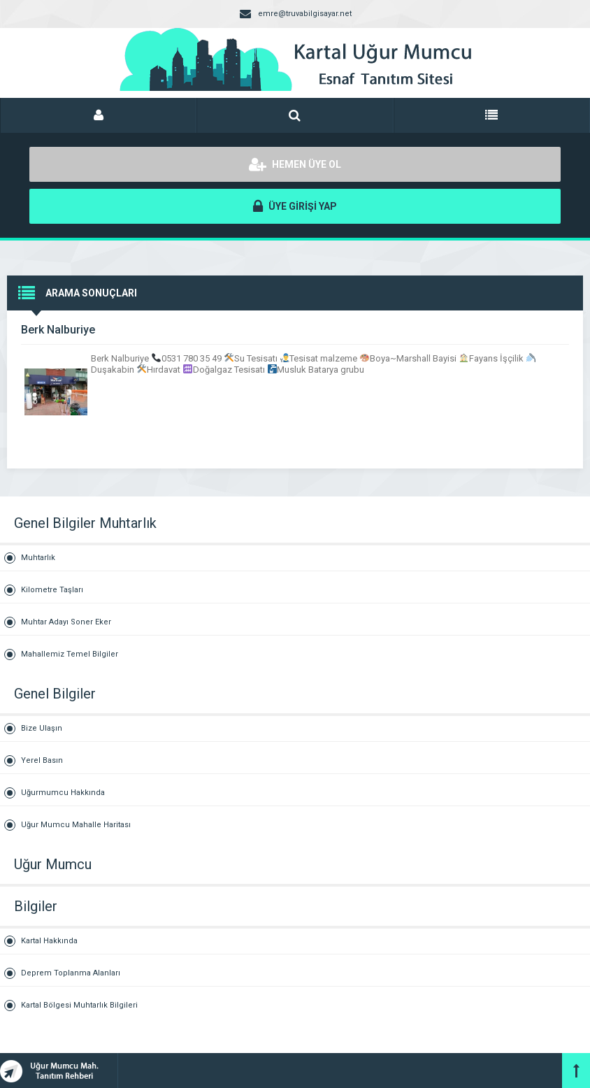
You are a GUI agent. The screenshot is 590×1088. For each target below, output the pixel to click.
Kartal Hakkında (49, 940)
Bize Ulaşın (41, 728)
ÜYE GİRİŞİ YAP (295, 206)
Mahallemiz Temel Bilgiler (69, 654)
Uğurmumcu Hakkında (63, 792)
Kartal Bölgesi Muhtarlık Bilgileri (79, 1005)
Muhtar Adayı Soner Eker (66, 622)
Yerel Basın (42, 760)
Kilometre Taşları (52, 589)
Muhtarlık (38, 557)
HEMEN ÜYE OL (295, 164)
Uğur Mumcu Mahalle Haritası (76, 824)
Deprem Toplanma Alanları (70, 973)
